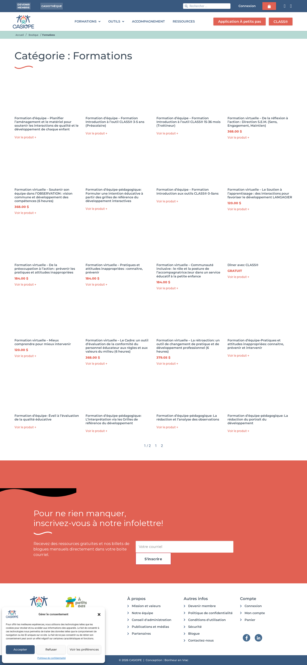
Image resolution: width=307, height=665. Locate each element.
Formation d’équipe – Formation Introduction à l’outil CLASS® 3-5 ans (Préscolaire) (115, 121)
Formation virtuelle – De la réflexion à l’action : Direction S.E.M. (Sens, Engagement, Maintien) (258, 121)
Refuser (51, 649)
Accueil (19, 34)
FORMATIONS (87, 21)
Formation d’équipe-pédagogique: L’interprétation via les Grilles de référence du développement (113, 419)
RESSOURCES (184, 21)
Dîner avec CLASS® (243, 265)
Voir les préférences (84, 649)
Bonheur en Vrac (176, 660)
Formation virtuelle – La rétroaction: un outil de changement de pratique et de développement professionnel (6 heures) (188, 346)
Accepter (20, 649)
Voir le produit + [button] (25, 137)
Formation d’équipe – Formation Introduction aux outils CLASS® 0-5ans (187, 191)
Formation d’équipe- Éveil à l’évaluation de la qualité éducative (46, 417)
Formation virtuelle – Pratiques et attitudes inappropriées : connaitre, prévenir (114, 268)
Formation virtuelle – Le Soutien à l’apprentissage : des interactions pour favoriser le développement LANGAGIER (260, 193)
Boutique (33, 34)
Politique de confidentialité (51, 658)
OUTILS (116, 21)
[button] (99, 614)
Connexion (246, 6)
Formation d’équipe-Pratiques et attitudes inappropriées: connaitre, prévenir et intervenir (256, 344)
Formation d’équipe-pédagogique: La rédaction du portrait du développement (258, 419)
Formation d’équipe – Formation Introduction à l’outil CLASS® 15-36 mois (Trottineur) (188, 121)
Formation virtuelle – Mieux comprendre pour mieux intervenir (42, 342)
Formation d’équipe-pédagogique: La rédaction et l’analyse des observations (187, 417)
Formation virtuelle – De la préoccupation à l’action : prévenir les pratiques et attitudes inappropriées (44, 268)
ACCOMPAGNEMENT (148, 21)
